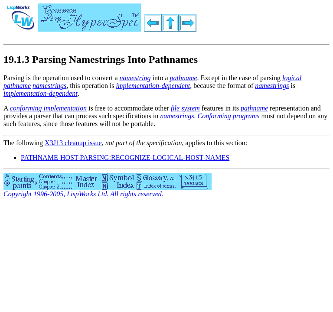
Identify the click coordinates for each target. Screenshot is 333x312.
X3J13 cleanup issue (73, 142)
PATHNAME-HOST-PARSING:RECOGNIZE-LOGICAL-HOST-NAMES (125, 157)
